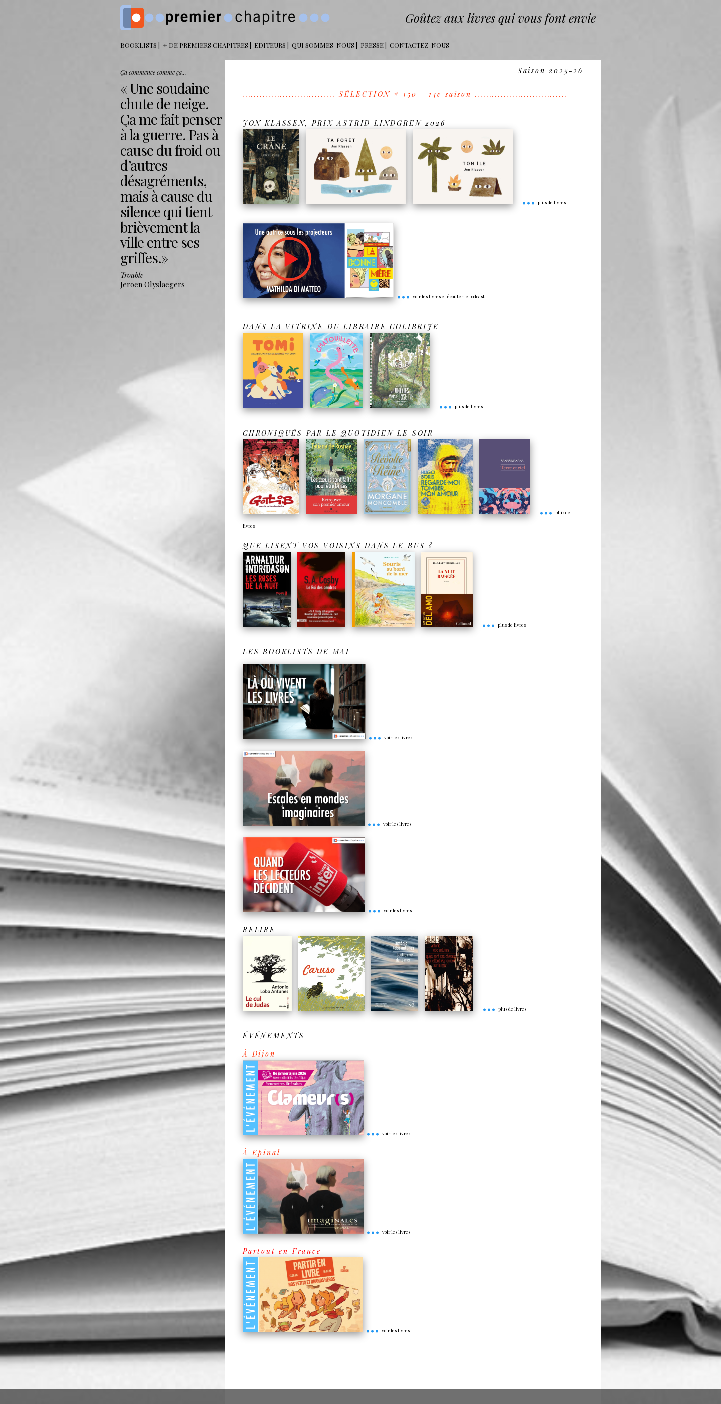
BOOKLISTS (138, 45)
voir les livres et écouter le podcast (441, 296)
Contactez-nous (419, 45)
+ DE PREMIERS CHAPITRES (205, 45)
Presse (372, 45)
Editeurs (270, 45)
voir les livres (390, 737)
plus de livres (544, 202)
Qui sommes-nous (323, 45)
